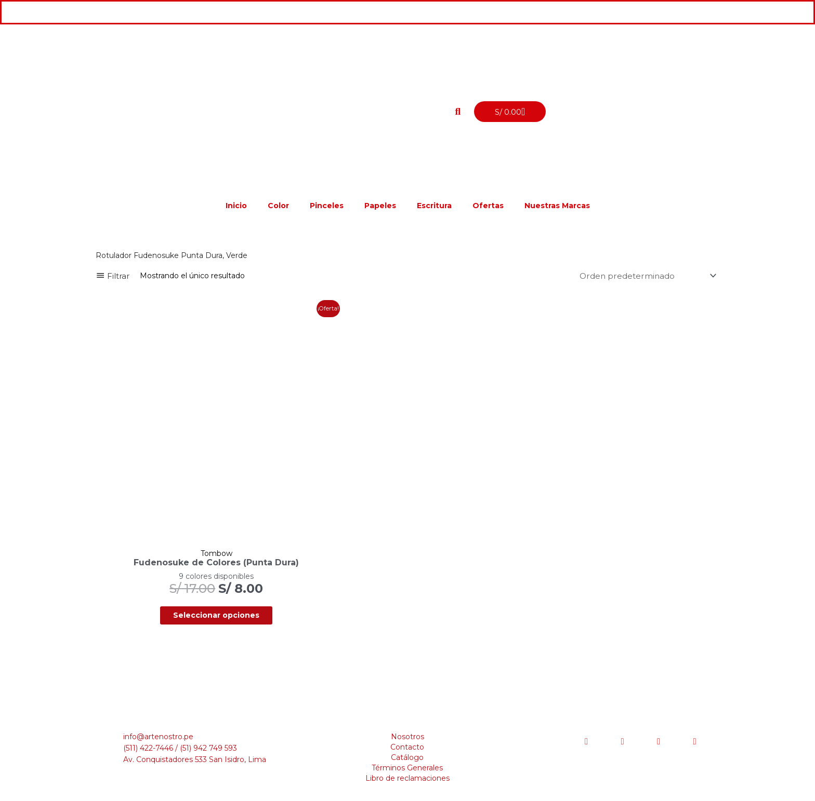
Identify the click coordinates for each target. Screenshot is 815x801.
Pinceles (327, 205)
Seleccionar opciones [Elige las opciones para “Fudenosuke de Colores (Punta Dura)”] (196, 575)
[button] (458, 111)
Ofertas (488, 205)
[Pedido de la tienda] (644, 276)
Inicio (236, 205)
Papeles (380, 205)
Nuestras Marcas (557, 205)
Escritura (434, 205)
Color (278, 205)
